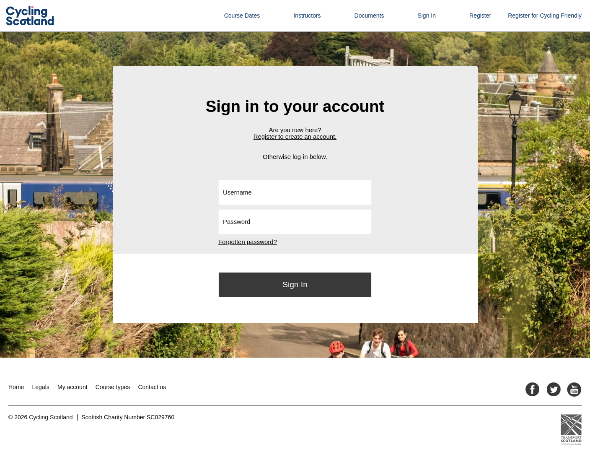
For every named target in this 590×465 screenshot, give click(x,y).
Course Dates (242, 15)
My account (72, 387)
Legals (40, 387)
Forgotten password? (247, 242)
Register (480, 15)
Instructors (307, 15)
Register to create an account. (295, 136)
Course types (113, 387)
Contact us (152, 387)
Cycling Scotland (50, 417)
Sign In (426, 15)
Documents (369, 15)
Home (16, 387)
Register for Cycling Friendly (545, 15)
